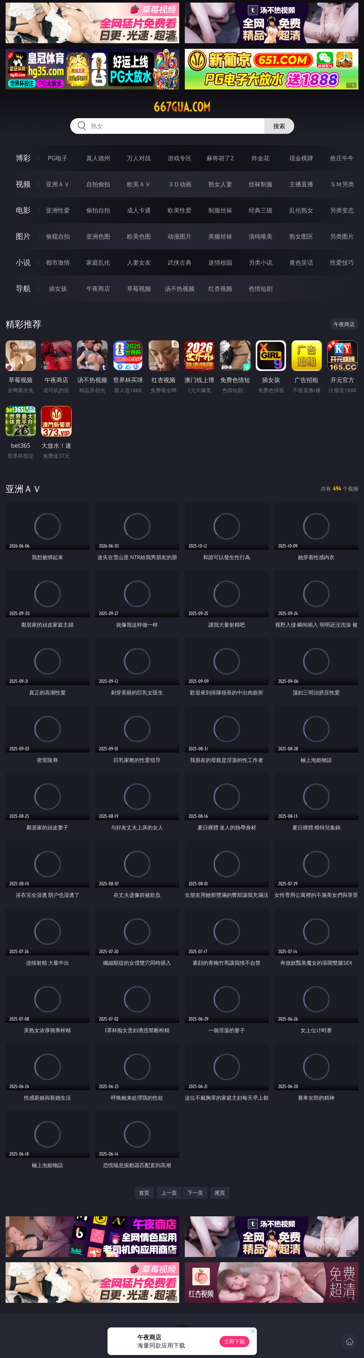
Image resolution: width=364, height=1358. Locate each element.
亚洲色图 (98, 236)
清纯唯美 (261, 236)
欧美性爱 (180, 210)
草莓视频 (139, 288)
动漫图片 (180, 236)
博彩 (23, 158)
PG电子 (58, 158)
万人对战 (139, 158)
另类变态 (342, 210)
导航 (23, 288)
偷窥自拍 (58, 236)
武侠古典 (180, 262)
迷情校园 (220, 262)
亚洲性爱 (58, 210)
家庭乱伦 (98, 262)
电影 (23, 210)
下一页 (195, 1192)
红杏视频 (220, 288)
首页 (144, 1192)
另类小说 (261, 262)
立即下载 (234, 1341)
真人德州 (98, 158)
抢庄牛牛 (342, 158)
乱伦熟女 (301, 210)
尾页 (220, 1192)
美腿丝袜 (220, 236)
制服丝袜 (220, 210)
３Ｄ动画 (180, 184)
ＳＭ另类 (342, 184)
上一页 (169, 1192)
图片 (23, 236)
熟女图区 (301, 236)
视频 (23, 184)
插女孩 (58, 288)
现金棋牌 (301, 158)
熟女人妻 (220, 184)
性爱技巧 (342, 262)
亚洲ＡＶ (58, 184)
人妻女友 (139, 262)
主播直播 (301, 184)
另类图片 (342, 236)
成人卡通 (139, 210)
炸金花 (261, 158)
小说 (23, 262)
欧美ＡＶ (139, 184)
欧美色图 (139, 236)
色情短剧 (261, 288)
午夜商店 (98, 288)
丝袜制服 (261, 184)
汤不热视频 (180, 288)
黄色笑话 (301, 262)
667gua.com (182, 107)
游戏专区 (180, 158)
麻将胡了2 (220, 158)
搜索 (279, 126)
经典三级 (261, 210)
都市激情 (58, 262)
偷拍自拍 (98, 210)
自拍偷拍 (98, 184)
